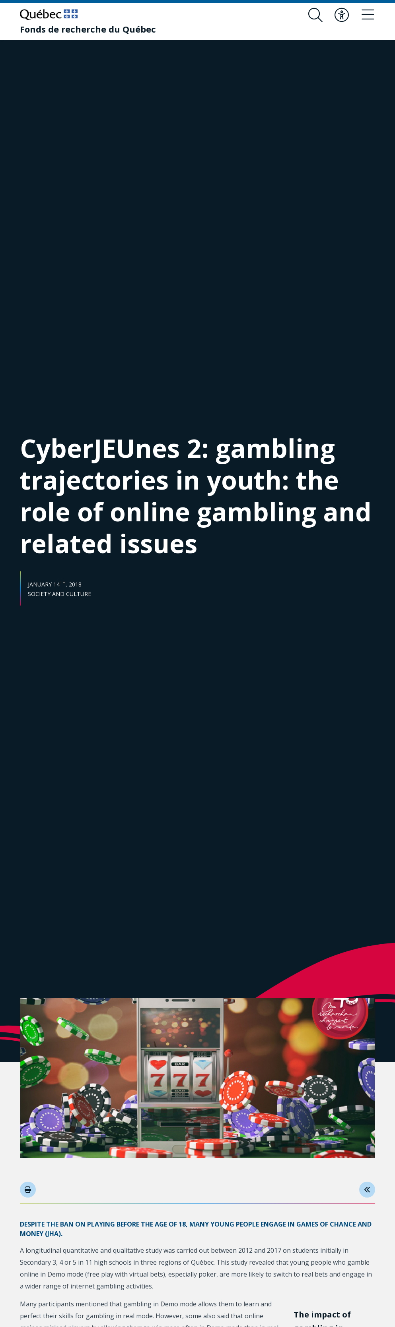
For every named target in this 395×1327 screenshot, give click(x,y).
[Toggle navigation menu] (368, 15)
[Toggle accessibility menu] (342, 15)
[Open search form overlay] (315, 15)
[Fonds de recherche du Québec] (88, 29)
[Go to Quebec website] (49, 14)
